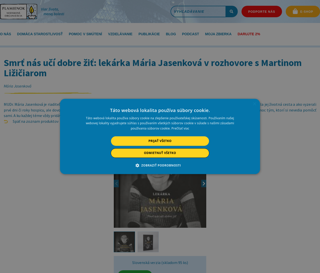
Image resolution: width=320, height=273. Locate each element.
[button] (160, 165)
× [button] (254, 104)
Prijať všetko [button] (160, 141)
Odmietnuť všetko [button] (160, 153)
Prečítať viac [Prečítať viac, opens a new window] (180, 128)
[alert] (160, 136)
